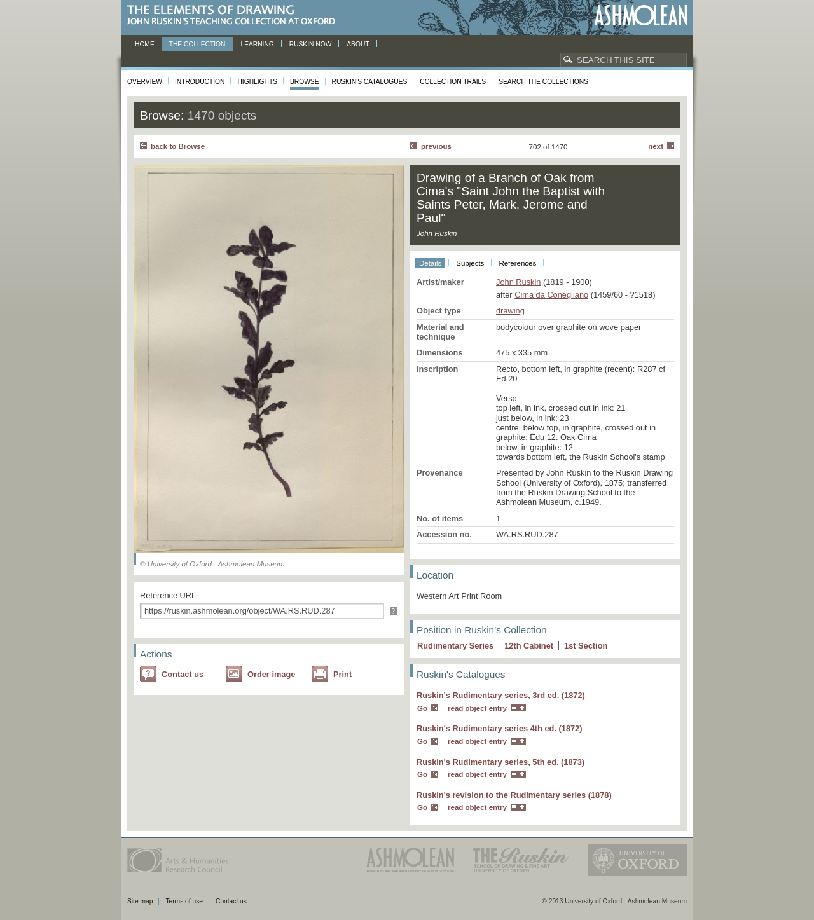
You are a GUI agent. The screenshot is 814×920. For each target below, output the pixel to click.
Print (342, 674)
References (517, 263)
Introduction (199, 81)
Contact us (183, 674)
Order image (271, 674)
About (358, 44)
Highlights (257, 81)
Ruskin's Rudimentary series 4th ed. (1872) (500, 728)
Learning (256, 44)
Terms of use (184, 901)
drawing (510, 310)
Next (655, 146)
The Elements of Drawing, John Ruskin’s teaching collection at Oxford (235, 15)
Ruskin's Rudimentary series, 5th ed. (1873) (500, 762)
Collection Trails (453, 81)
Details (430, 263)
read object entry (477, 708)
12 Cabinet (528, 645)
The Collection (197, 44)
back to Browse (178, 146)
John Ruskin (518, 282)
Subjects (470, 263)
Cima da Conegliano (551, 294)
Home (145, 44)
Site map (140, 901)
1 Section (585, 645)
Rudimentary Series (455, 645)
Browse (304, 81)
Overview (144, 81)
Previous (436, 146)
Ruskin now (310, 44)
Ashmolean (641, 15)
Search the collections (543, 81)
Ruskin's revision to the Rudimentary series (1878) (514, 795)
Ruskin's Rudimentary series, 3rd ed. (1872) (501, 695)
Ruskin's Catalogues (370, 81)
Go (422, 708)
